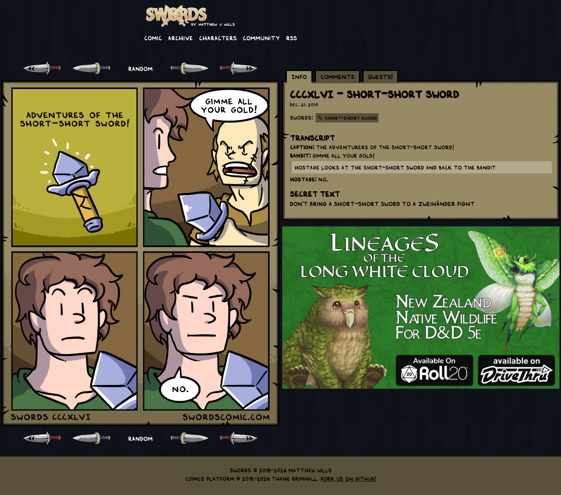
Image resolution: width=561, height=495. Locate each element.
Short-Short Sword (351, 118)
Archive (180, 38)
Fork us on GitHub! (348, 478)
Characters (218, 38)
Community (261, 38)
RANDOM (140, 68)
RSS (291, 38)
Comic (153, 38)
